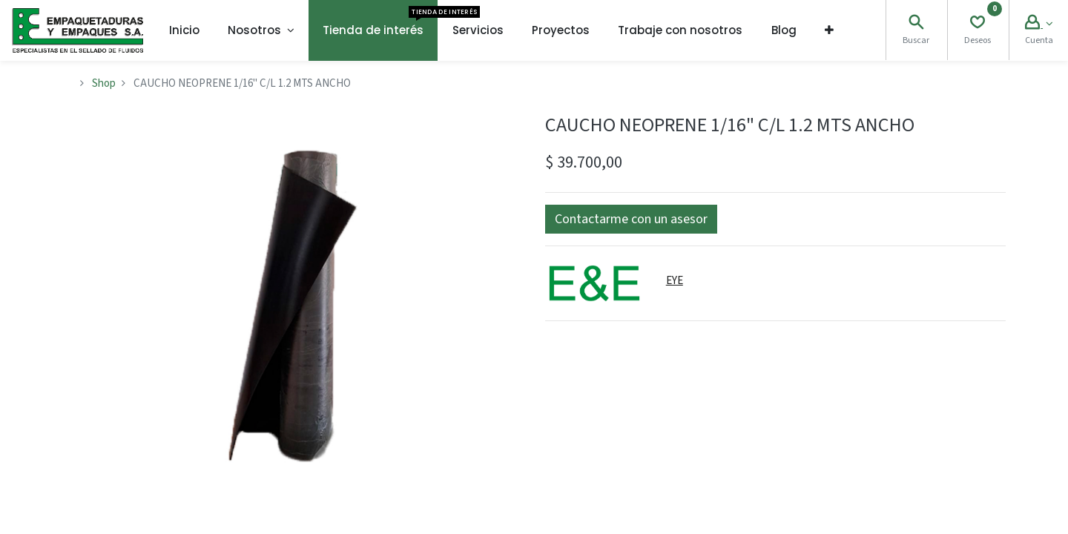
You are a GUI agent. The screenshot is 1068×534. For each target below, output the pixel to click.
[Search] (916, 24)
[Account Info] (1038, 24)
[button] (829, 30)
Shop (104, 83)
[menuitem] (184, 30)
